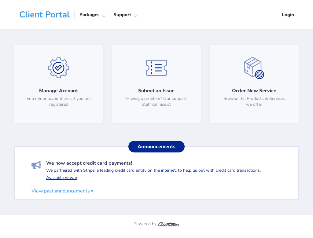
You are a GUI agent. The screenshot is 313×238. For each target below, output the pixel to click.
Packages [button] (89, 15)
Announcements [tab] (156, 146)
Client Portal (44, 14)
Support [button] (122, 15)
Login (288, 15)
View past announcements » (62, 191)
